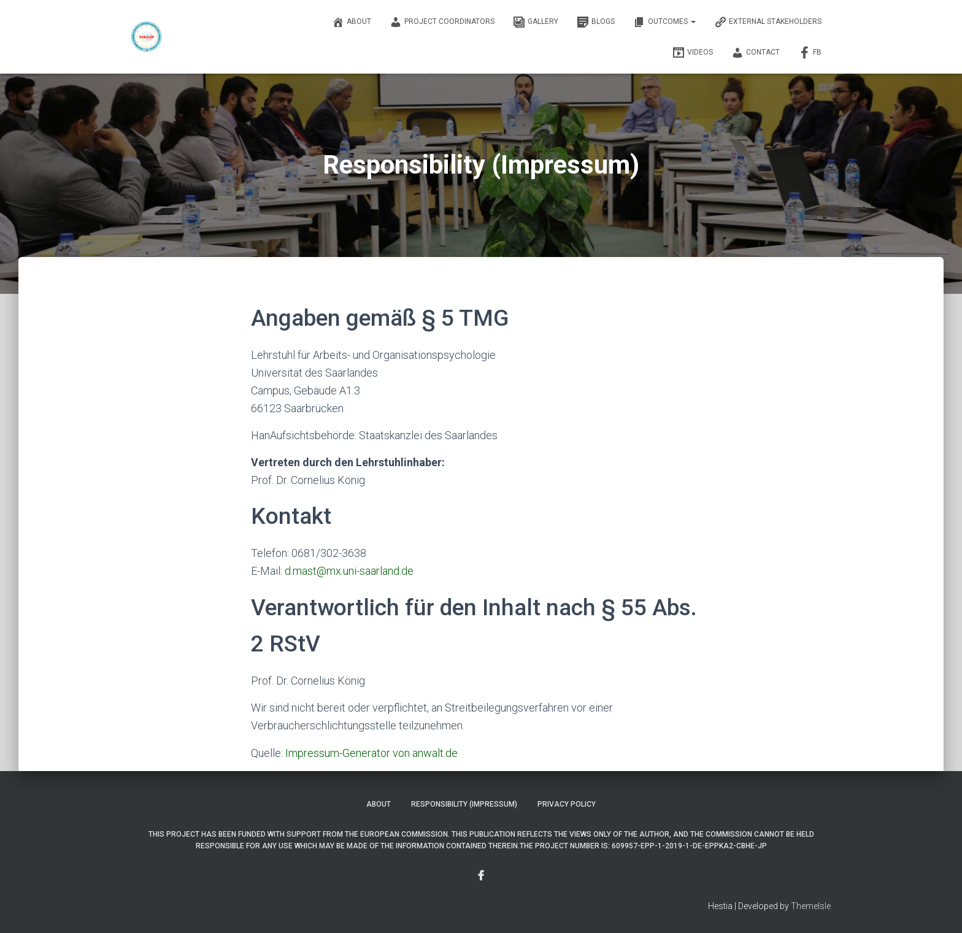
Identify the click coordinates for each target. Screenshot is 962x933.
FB (810, 53)
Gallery (535, 22)
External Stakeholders (768, 22)
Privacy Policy (566, 804)
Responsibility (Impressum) (464, 804)
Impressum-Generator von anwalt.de (371, 753)
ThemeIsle (811, 906)
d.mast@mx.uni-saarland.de (349, 570)
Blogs (596, 22)
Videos (692, 53)
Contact (755, 53)
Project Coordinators (442, 22)
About (351, 22)
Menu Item (481, 876)
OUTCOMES (664, 22)
